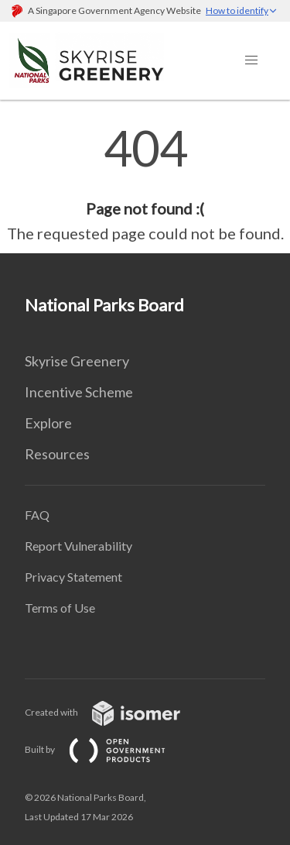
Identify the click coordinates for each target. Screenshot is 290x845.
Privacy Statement (73, 576)
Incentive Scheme (79, 391)
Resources (57, 453)
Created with (115, 712)
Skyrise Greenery (77, 360)
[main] (145, 184)
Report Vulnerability (78, 545)
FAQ (37, 514)
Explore (48, 422)
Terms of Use (60, 607)
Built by (107, 749)
